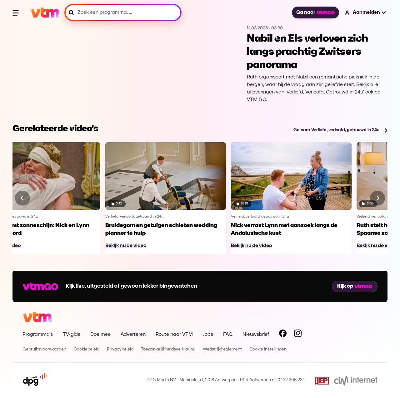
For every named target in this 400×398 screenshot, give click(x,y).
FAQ (227, 334)
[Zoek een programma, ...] (123, 12)
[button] (366, 12)
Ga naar (315, 12)
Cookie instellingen (268, 349)
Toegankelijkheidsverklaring (168, 349)
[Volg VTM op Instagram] (298, 335)
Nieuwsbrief (255, 334)
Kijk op (354, 286)
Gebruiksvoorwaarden (44, 349)
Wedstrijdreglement (222, 349)
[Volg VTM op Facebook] (283, 335)
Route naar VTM (174, 334)
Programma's (37, 334)
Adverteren (133, 334)
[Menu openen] (16, 12)
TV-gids (71, 334)
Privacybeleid (120, 349)
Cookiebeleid (86, 349)
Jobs (208, 334)
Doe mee (100, 334)
